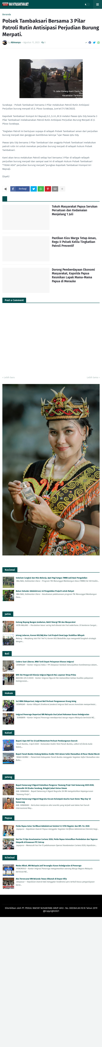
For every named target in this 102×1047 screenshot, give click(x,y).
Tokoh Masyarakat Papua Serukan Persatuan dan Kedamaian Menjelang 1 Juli (74, 210)
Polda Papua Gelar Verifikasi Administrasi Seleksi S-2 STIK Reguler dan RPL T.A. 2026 (53, 826)
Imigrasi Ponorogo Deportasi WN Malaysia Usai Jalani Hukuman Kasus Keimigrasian (52, 714)
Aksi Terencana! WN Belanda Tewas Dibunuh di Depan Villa (41, 879)
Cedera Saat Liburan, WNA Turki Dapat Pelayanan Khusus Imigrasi (45, 662)
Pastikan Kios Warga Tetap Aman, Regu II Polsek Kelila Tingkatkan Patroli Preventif (74, 242)
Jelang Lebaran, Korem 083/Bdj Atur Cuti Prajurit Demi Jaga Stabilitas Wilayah (50, 635)
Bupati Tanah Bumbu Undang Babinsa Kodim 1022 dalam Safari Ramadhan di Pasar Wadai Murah (58, 754)
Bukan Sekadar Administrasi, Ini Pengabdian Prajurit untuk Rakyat (45, 591)
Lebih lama (92, 377)
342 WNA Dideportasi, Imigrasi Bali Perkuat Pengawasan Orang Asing (46, 701)
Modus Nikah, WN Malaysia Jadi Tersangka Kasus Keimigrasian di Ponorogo (48, 866)
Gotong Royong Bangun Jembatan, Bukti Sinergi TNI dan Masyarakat (46, 622)
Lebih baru (9, 377)
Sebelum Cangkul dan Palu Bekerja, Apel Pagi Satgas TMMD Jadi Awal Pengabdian (51, 578)
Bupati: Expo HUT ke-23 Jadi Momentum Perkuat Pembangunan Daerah (46, 741)
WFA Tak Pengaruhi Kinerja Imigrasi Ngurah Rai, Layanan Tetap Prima (46, 675)
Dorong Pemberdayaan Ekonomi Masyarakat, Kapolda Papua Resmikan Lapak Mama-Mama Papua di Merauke (73, 275)
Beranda (6, 15)
